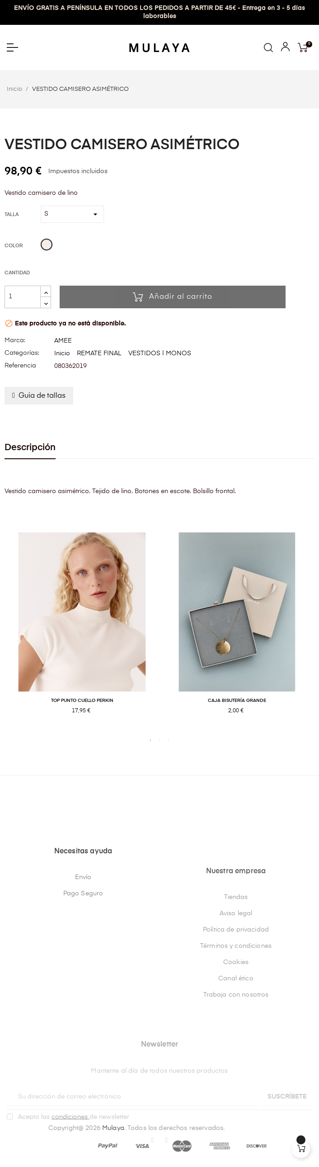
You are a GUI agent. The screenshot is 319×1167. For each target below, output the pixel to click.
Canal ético (235, 1067)
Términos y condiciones (236, 1034)
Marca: (15, 340)
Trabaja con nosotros (236, 1083)
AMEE (63, 341)
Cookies (236, 1051)
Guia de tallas (42, 396)
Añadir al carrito (172, 296)
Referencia (20, 365)
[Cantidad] (23, 297)
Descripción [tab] (30, 447)
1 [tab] (150, 740)
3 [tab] (168, 740)
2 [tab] (159, 740)
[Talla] (72, 214)
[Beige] (46, 246)
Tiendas (236, 986)
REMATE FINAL (99, 353)
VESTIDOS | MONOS (159, 353)
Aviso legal (236, 1002)
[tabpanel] (82, 633)
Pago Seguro (83, 977)
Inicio (62, 353)
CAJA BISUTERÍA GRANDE (237, 700)
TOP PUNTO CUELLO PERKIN (82, 700)
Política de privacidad (236, 1018)
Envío (83, 961)
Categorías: (22, 353)
